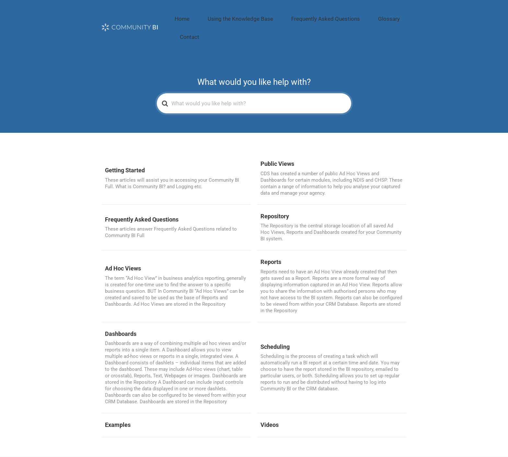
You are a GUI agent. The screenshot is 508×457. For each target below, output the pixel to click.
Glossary (366, 15)
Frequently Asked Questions (316, 15)
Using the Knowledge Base (246, 15)
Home (201, 15)
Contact (395, 15)
